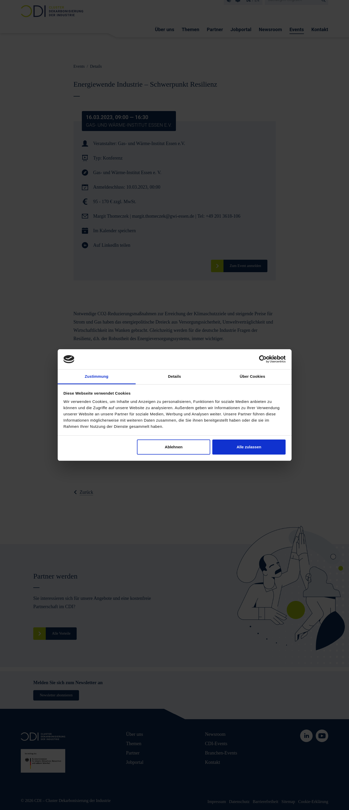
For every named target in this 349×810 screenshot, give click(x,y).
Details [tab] (174, 376)
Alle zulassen (248, 447)
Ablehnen (173, 447)
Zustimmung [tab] (96, 376)
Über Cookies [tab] (252, 376)
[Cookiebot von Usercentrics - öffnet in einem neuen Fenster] (263, 359)
